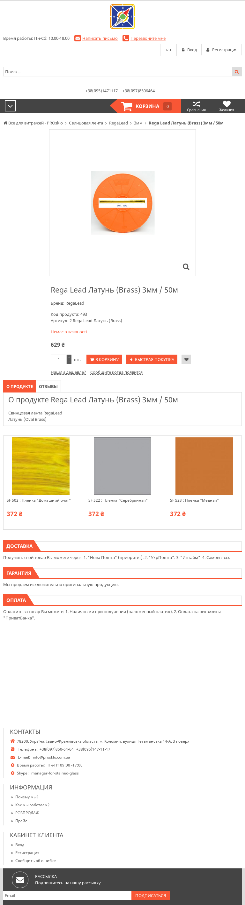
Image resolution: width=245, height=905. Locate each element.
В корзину (107, 359)
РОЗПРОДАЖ (24, 813)
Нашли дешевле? (68, 372)
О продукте (19, 386)
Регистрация (25, 852)
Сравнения (196, 106)
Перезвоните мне (148, 38)
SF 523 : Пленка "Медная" (194, 500)
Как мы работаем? (29, 805)
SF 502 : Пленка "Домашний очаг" (39, 500)
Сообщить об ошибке (33, 860)
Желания (227, 106)
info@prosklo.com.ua (51, 757)
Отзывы (48, 386)
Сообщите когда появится (116, 372)
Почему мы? (24, 797)
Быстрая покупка (154, 359)
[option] (122, 203)
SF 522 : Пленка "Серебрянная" (118, 500)
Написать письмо (100, 38)
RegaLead (74, 303)
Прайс (18, 821)
